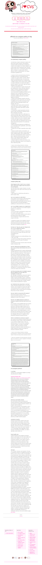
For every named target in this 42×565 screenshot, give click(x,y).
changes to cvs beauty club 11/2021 (23, 377)
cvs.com (21, 516)
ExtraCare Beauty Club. (16, 376)
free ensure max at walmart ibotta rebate (17, 28)
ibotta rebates (20, 545)
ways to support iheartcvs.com (33, 538)
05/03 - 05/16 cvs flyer (21, 21)
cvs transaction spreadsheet (32, 545)
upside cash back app (27, 28)
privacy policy (32, 550)
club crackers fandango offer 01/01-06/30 (23, 26)
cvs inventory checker (20, 536)
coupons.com (20, 543)
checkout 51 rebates (20, 547)
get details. (13, 512)
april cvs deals (16, 23)
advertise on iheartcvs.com (32, 553)
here (25, 224)
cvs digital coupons (21, 533)
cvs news (31, 549)
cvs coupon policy (21, 540)
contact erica (32, 535)
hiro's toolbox (20, 532)
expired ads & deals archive (32, 540)
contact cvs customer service (21, 542)
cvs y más (27, 23)
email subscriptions (9, 533)
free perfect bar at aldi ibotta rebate (10, 26)
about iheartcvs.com (32, 534)
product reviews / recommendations (33, 547)
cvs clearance (22, 23)
